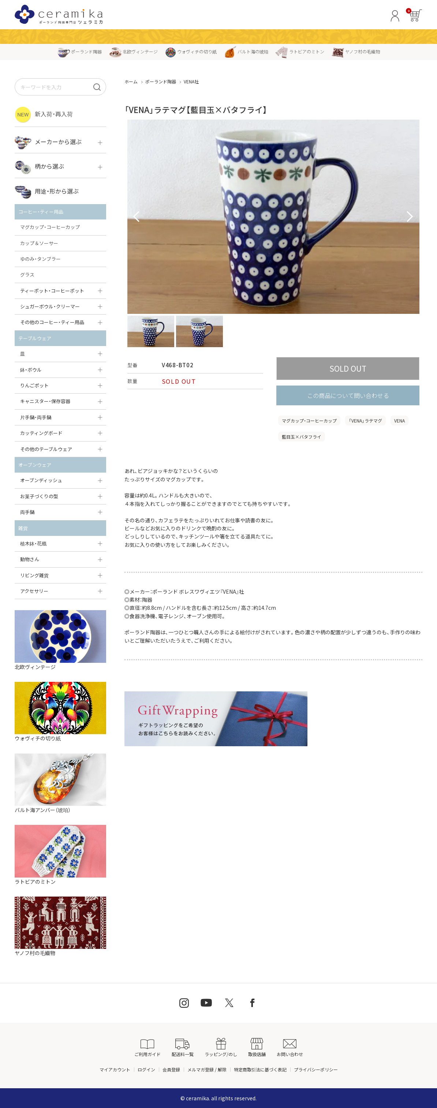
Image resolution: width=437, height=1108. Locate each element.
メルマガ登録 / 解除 (207, 1069)
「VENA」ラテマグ (365, 420)
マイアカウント (115, 1069)
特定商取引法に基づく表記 (260, 1069)
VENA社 (191, 81)
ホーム (131, 81)
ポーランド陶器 (79, 51)
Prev (137, 217)
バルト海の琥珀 (246, 51)
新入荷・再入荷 (44, 114)
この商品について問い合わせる (348, 395)
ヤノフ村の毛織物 (356, 51)
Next (410, 217)
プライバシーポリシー (316, 1069)
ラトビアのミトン (300, 51)
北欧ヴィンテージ (133, 51)
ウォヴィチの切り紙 (191, 51)
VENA (399, 420)
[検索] (97, 87)
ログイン (146, 1069)
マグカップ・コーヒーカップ (309, 420)
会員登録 (171, 1069)
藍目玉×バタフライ (301, 436)
